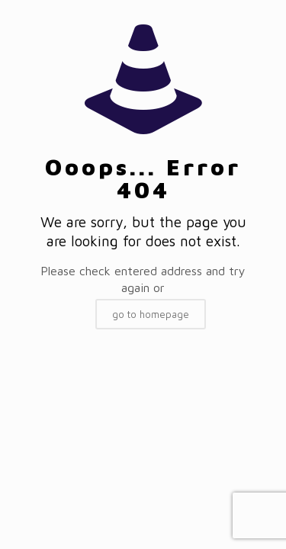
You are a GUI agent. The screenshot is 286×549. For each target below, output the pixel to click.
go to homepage (150, 314)
